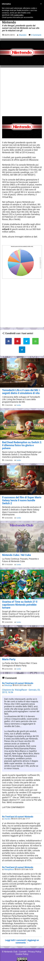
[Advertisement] (22, 92)
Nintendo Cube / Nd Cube (16, 555)
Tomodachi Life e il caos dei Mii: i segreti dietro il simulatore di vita (21, 392)
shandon (7, 819)
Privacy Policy (34, 951)
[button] (41, 4)
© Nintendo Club (9, 951)
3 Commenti (36, 35)
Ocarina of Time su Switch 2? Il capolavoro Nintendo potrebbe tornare (19, 604)
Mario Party (8, 659)
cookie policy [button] (18, 15)
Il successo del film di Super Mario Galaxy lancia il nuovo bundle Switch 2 (21, 500)
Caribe (18, 405)
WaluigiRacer (9, 869)
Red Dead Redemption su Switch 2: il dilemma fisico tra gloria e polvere (22, 445)
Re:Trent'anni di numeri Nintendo (17, 683)
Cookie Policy (22, 954)
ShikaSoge (8, 685)
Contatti (23, 951)
